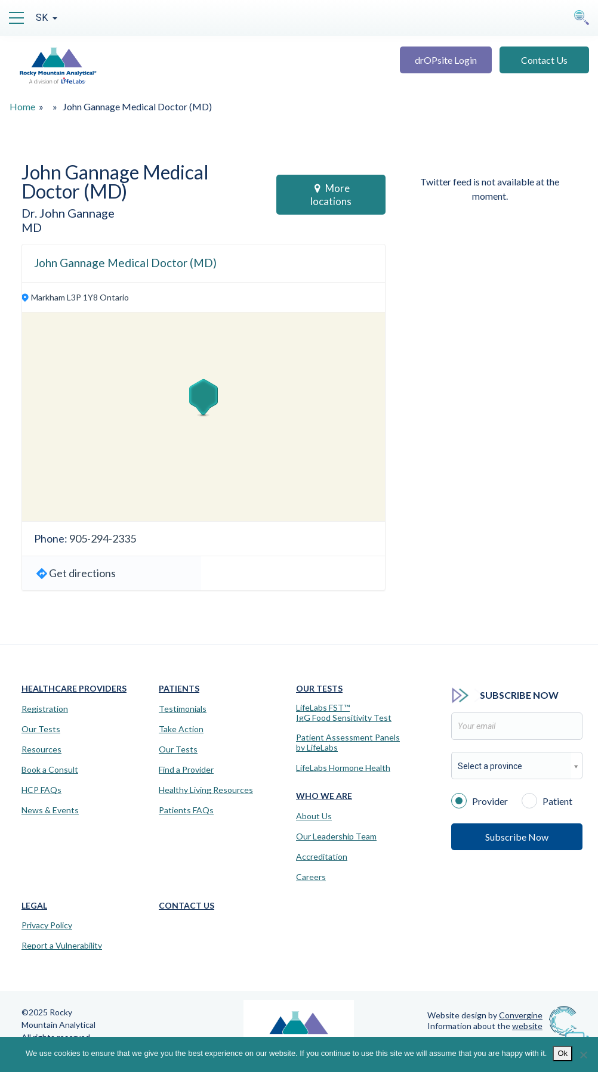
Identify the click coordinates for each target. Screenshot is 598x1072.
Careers (311, 877)
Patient (547, 800)
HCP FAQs (41, 790)
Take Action (181, 729)
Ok (562, 1053)
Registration (44, 709)
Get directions (82, 573)
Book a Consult (49, 769)
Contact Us (544, 60)
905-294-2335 (102, 538)
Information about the (484, 1026)
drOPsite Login (446, 60)
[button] (203, 398)
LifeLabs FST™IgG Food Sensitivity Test (344, 713)
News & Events (50, 810)
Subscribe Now (516, 836)
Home (22, 106)
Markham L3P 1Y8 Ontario (80, 297)
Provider (479, 800)
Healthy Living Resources (206, 790)
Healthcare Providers (74, 688)
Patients (179, 688)
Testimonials (182, 709)
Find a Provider (186, 769)
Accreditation (321, 857)
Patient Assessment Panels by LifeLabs (348, 742)
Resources (41, 749)
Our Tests (40, 729)
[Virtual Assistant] (577, 1036)
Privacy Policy (46, 925)
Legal (34, 905)
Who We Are (324, 796)
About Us (314, 816)
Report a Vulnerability (61, 945)
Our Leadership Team (336, 836)
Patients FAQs (186, 810)
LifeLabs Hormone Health (343, 768)
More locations (331, 194)
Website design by (484, 1015)
